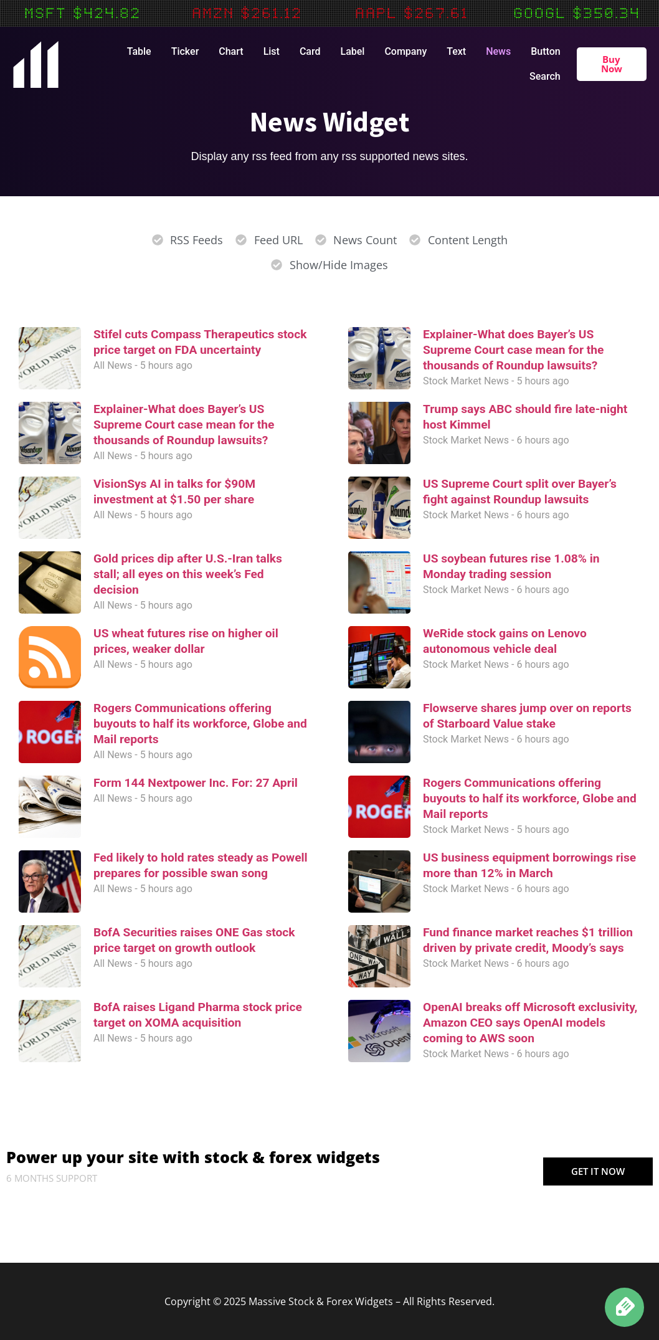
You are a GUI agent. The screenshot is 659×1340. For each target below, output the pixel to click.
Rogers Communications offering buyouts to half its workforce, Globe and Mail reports (200, 723)
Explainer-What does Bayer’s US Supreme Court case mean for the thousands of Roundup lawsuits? (183, 424)
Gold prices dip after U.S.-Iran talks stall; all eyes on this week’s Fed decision (187, 574)
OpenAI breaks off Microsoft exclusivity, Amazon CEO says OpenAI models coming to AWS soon (530, 1022)
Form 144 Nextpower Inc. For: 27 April (195, 783)
